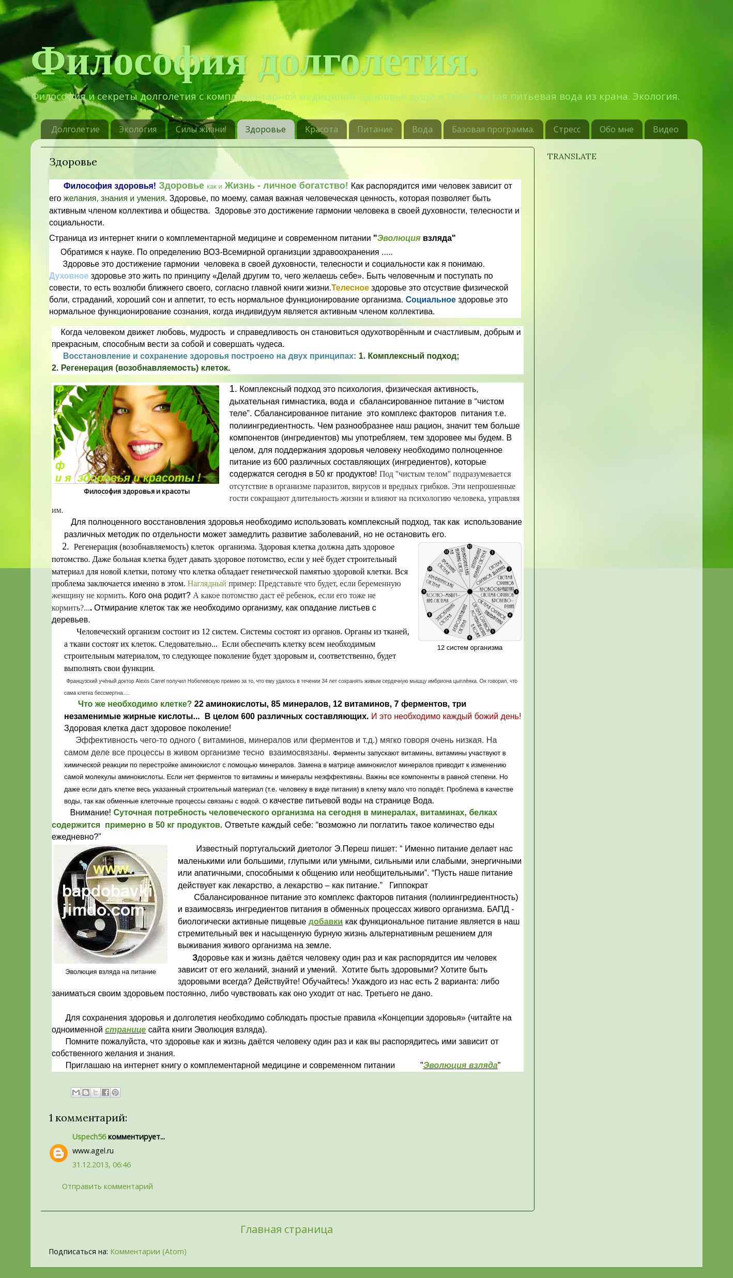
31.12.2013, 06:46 (101, 1164)
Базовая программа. (493, 129)
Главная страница (286, 1229)
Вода (422, 129)
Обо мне (617, 129)
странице (125, 1029)
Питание (375, 129)
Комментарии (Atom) (148, 1251)
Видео (666, 129)
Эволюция (399, 238)
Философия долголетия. (254, 60)
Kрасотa (321, 129)
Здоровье (266, 129)
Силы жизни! (201, 129)
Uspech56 (89, 1137)
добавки (326, 921)
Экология (138, 129)
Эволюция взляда (460, 1065)
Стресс (567, 129)
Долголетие (75, 129)
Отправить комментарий (107, 1186)
